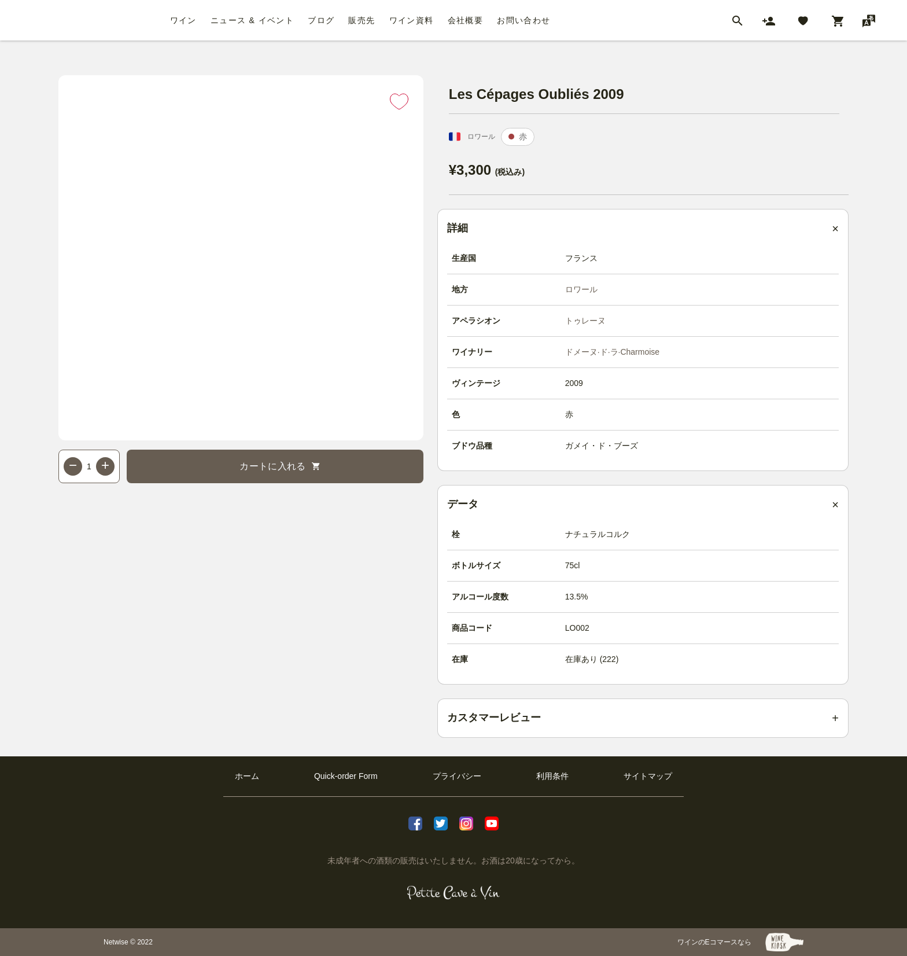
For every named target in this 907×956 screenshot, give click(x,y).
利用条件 (552, 776)
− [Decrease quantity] (73, 465)
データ (462, 504)
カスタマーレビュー (494, 717)
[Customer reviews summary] (643, 718)
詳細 (457, 228)
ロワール (581, 289)
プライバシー (457, 776)
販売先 (361, 20)
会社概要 (466, 20)
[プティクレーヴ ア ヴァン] (453, 892)
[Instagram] (466, 823)
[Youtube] (492, 823)
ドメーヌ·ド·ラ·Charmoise (612, 351)
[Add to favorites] (399, 101)
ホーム (247, 776)
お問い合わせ (523, 20)
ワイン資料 (411, 20)
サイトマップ (648, 776)
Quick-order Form (346, 776)
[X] (441, 823)
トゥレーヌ (585, 320)
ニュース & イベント (252, 20)
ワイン (183, 20)
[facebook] (415, 823)
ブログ (321, 20)
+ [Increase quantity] (105, 465)
